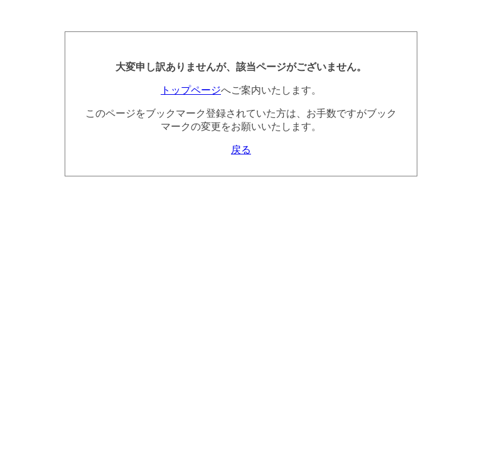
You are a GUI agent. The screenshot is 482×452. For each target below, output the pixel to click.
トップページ (191, 90)
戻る (241, 149)
